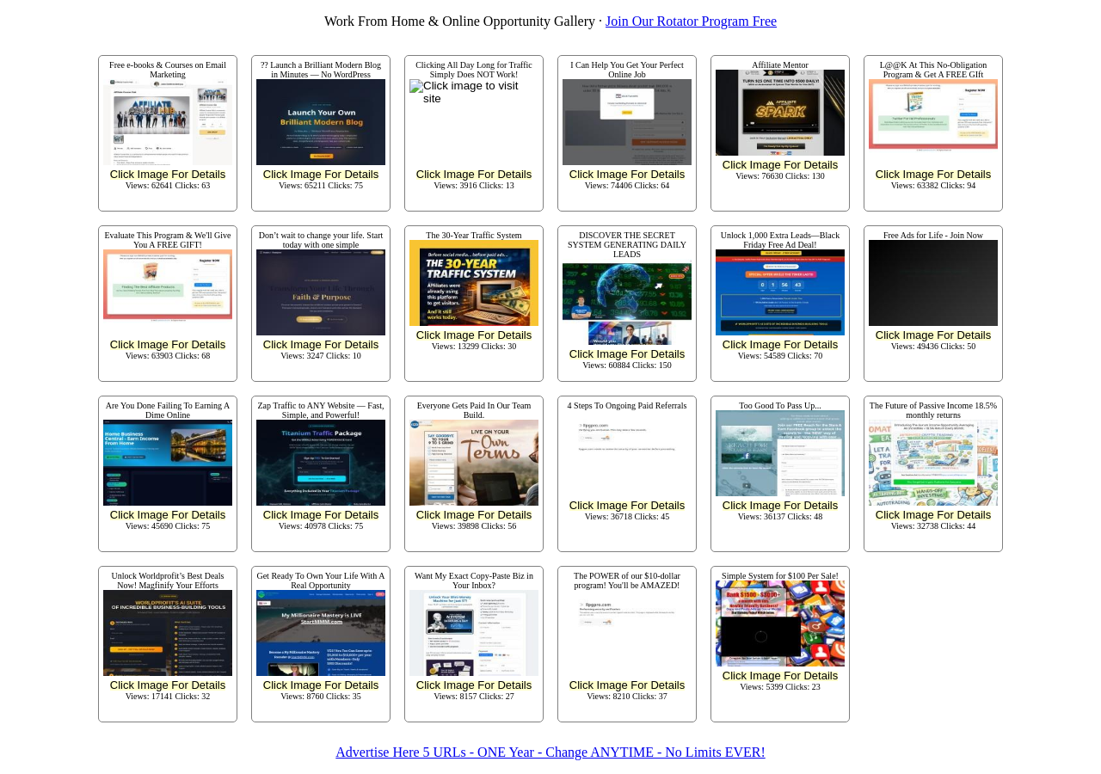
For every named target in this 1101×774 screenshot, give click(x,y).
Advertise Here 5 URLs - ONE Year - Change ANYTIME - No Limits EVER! (550, 752)
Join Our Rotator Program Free (691, 21)
